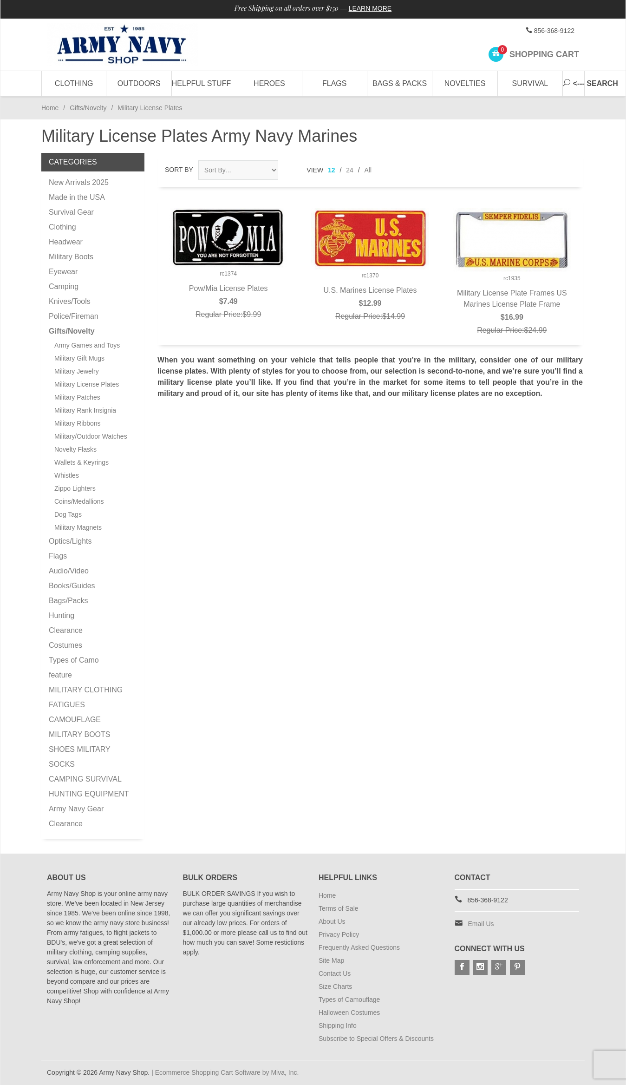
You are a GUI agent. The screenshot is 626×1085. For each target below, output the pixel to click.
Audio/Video (69, 571)
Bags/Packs (68, 601)
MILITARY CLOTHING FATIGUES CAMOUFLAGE (86, 704)
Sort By (179, 169)
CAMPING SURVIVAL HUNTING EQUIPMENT (89, 786)
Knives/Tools (70, 301)
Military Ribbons (77, 423)
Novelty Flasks (75, 449)
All (368, 170)
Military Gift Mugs (79, 358)
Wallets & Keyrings (81, 462)
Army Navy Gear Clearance (76, 816)
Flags (334, 83)
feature (60, 675)
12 (331, 170)
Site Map (331, 960)
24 (349, 170)
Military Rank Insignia (85, 410)
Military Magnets (78, 527)
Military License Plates (86, 384)
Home (50, 108)
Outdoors (138, 83)
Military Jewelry (76, 371)
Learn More (370, 8)
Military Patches (77, 397)
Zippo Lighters (75, 488)
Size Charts (335, 986)
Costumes (65, 645)
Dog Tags (68, 514)
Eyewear (63, 272)
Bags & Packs (399, 83)
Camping (63, 286)
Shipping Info (338, 1025)
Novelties (465, 83)
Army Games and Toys (87, 345)
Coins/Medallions (79, 501)
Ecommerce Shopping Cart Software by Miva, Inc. (227, 1072)
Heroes (269, 83)
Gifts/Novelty (88, 108)
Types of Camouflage (349, 999)
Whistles (66, 475)
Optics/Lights (70, 541)
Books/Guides (72, 586)
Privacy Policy (339, 934)
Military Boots (71, 257)
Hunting (61, 615)
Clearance (66, 630)
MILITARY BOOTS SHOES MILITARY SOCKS (79, 749)
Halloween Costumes (349, 1012)
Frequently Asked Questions (359, 947)
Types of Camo (74, 660)
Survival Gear (71, 212)
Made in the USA (77, 197)
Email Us (481, 923)
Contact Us (335, 973)
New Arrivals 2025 (79, 182)
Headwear (66, 242)
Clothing (74, 83)
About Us (332, 921)
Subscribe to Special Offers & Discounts (376, 1038)
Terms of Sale (339, 908)
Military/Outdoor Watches (90, 436)
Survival (530, 83)
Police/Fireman (73, 316)
